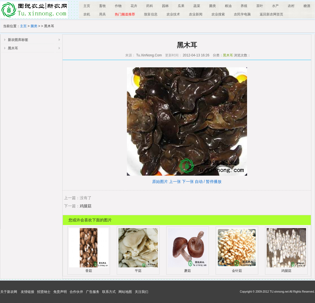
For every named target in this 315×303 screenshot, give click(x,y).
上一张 (175, 181)
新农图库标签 (18, 40)
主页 (23, 26)
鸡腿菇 (86, 206)
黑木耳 (13, 48)
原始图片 (160, 181)
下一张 (188, 181)
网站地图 (125, 292)
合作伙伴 (76, 292)
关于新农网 (8, 292)
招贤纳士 (44, 292)
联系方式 (109, 292)
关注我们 (141, 292)
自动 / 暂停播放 (208, 181)
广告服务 (92, 292)
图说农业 (34, 9)
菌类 (34, 26)
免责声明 (60, 292)
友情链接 (27, 292)
